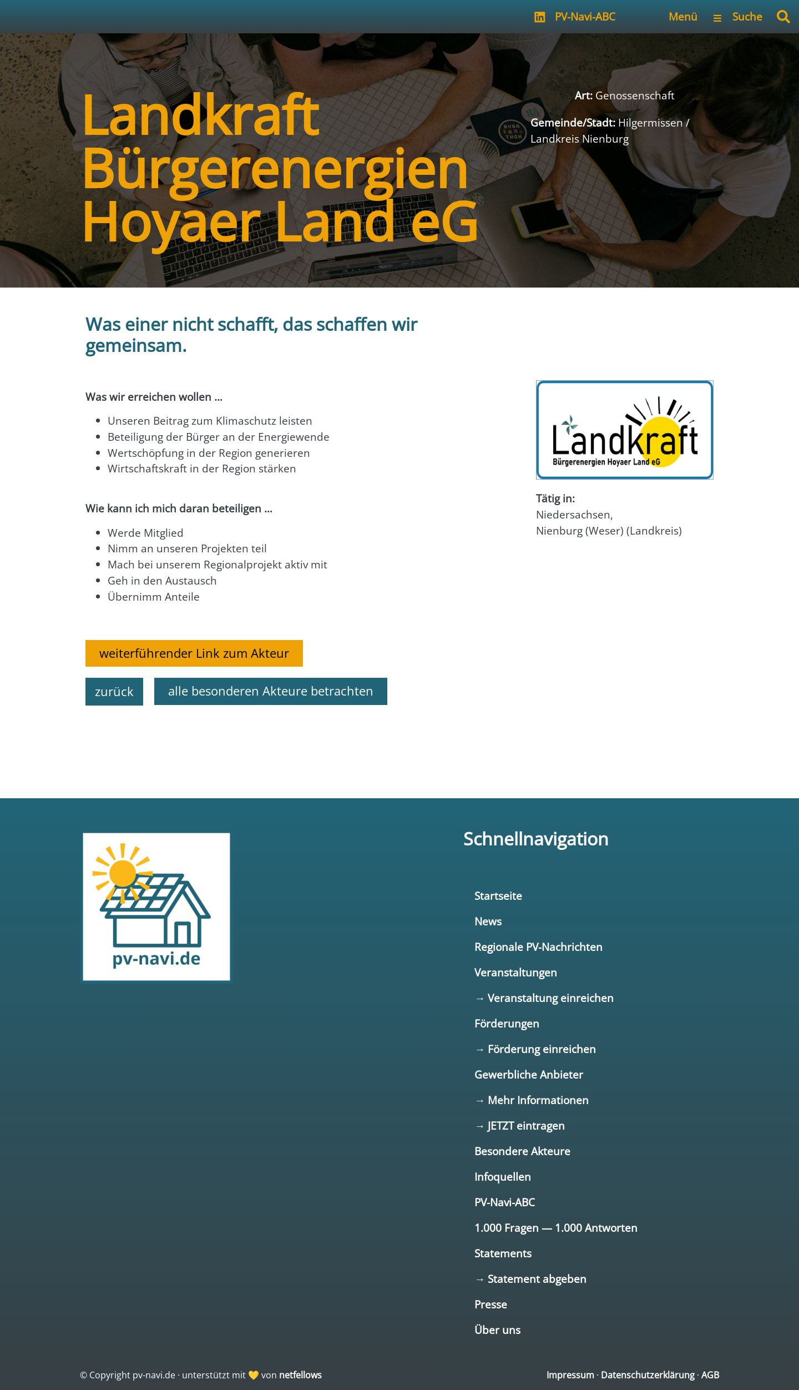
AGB (710, 1375)
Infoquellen (502, 1176)
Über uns (497, 1329)
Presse (490, 1304)
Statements (503, 1253)
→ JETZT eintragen (519, 1125)
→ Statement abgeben (530, 1278)
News (488, 921)
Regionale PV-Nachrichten (538, 946)
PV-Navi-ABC (585, 16)
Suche (747, 16)
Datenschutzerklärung (648, 1375)
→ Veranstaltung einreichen (544, 997)
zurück (114, 691)
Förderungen (506, 1023)
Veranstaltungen (515, 972)
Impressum (570, 1375)
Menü (683, 16)
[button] (783, 17)
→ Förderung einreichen (535, 1048)
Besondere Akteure (522, 1151)
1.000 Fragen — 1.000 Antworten (556, 1227)
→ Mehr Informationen (531, 1099)
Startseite (498, 895)
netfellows (300, 1375)
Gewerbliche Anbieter (528, 1074)
